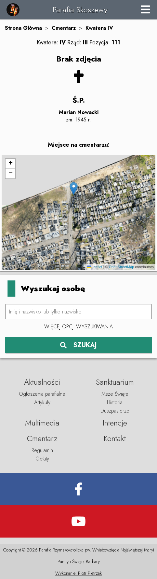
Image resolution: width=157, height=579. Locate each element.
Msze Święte (114, 394)
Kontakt (115, 438)
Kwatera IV (99, 28)
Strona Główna (23, 28)
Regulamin (42, 450)
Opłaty (42, 458)
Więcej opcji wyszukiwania (78, 326)
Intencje (115, 422)
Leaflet (94, 267)
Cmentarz (64, 28)
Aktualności (42, 382)
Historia (115, 402)
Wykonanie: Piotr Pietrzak (78, 573)
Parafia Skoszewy (80, 9)
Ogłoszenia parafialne (42, 394)
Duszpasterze (114, 410)
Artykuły (42, 402)
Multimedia (42, 422)
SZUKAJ (78, 345)
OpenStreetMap (121, 267)
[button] (74, 188)
